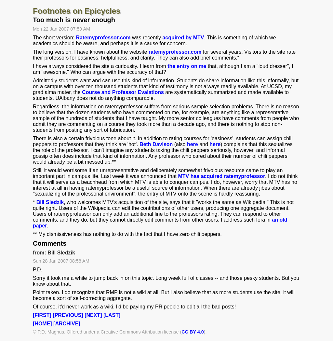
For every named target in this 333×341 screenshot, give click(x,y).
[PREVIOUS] (68, 315)
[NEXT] (93, 315)
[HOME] (42, 323)
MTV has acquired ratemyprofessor (221, 176)
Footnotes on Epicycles (76, 11)
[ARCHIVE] (66, 323)
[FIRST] (42, 315)
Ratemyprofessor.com (103, 37)
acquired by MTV (183, 37)
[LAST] (111, 315)
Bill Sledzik (50, 202)
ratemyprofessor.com (175, 52)
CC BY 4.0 (192, 331)
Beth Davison (156, 144)
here (192, 144)
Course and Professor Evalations (123, 92)
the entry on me (186, 66)
